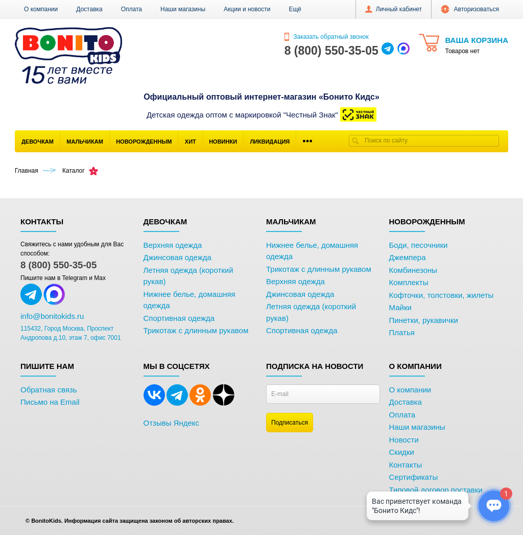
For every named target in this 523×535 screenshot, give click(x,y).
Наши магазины (182, 9)
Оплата (131, 9)
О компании (41, 9)
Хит (190, 141)
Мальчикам (84, 141)
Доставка (89, 9)
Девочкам (37, 141)
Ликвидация (270, 141)
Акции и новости (247, 9)
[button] (295, 9)
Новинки (223, 141)
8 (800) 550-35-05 (58, 265)
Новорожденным (144, 141)
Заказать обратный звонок (326, 36)
